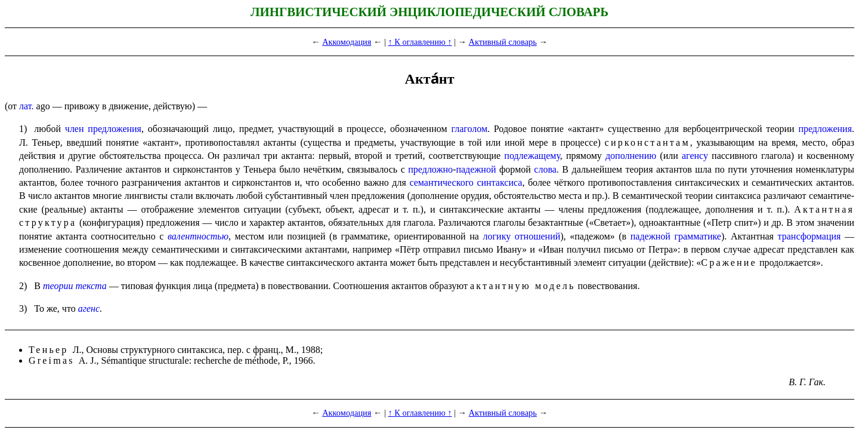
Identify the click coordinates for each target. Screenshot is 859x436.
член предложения (103, 129)
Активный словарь (503, 42)
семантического (441, 182)
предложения (825, 129)
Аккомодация (346, 42)
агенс (89, 308)
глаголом (469, 129)
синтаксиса (499, 182)
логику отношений (522, 236)
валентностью (198, 236)
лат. (26, 106)
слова (545, 169)
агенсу (695, 156)
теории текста (75, 286)
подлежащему (532, 156)
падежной (476, 169)
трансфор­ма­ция (809, 236)
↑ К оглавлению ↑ (420, 42)
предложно (430, 169)
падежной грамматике (676, 236)
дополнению (630, 156)
